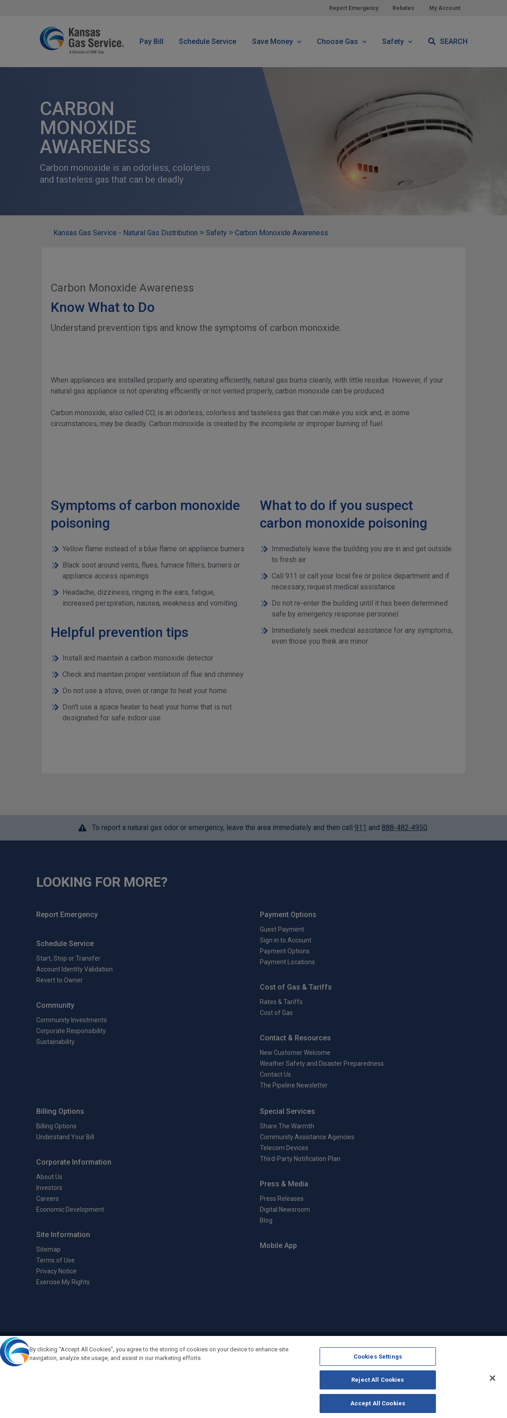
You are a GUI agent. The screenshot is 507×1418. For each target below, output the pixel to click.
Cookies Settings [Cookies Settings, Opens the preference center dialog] (378, 1363)
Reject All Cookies (377, 1386)
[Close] (492, 1384)
